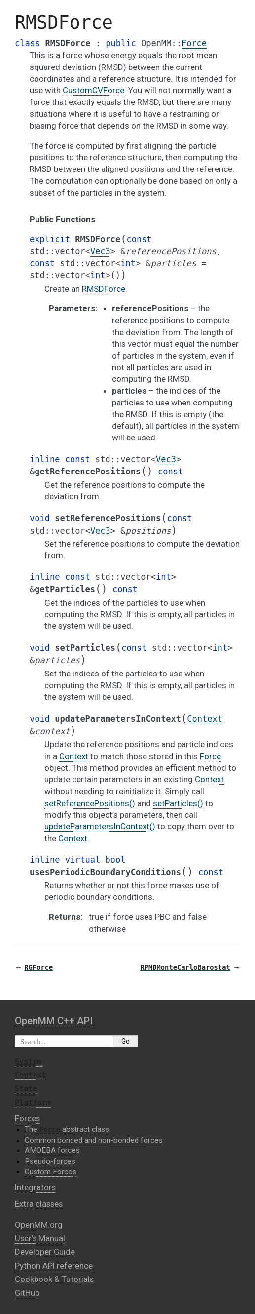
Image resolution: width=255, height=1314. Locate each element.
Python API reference (54, 1266)
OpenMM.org (39, 1225)
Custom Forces (50, 1171)
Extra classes (39, 1204)
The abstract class (67, 1129)
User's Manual (40, 1238)
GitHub (27, 1293)
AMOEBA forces (52, 1150)
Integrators (35, 1187)
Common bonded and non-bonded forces (94, 1140)
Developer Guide (45, 1252)
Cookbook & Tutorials (54, 1279)
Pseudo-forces (50, 1161)
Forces (27, 1118)
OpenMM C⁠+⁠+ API (54, 1021)
